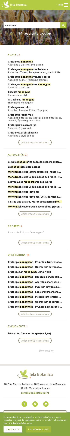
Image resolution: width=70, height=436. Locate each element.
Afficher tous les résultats (35, 142)
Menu (62, 5)
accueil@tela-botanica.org (35, 392)
